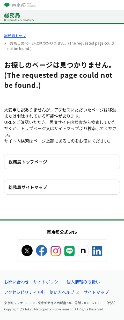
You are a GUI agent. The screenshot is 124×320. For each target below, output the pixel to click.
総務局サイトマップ (28, 187)
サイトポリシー (47, 282)
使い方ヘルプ (61, 292)
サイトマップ (96, 292)
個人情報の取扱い (83, 282)
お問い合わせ (16, 282)
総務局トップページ (28, 162)
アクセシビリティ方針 (24, 292)
